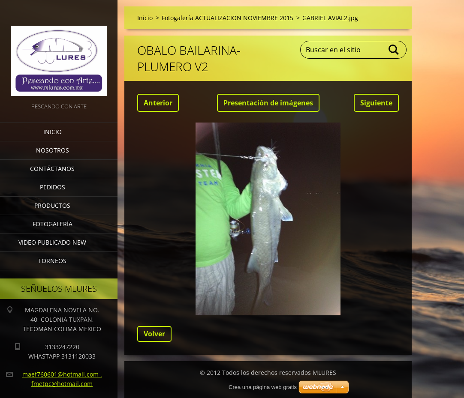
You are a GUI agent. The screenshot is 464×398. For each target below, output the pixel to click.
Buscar (394, 49)
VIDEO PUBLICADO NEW (52, 242)
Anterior (158, 103)
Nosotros (52, 150)
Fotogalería (52, 224)
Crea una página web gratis (263, 387)
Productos (52, 205)
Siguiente (376, 103)
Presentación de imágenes (268, 103)
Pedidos (52, 187)
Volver (154, 333)
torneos (52, 261)
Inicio (52, 132)
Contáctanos (52, 169)
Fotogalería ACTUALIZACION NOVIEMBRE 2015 (227, 18)
